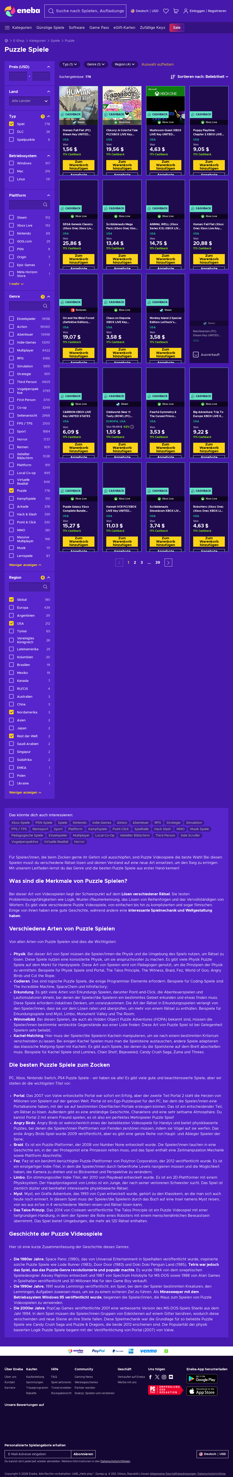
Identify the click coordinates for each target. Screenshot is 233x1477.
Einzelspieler (58, 835)
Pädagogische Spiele (27, 835)
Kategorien (37, 40)
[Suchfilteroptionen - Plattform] (29, 204)
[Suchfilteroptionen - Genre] (29, 306)
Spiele (55, 40)
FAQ (54, 1377)
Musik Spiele (199, 829)
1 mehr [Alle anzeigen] (16, 284)
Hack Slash (162, 829)
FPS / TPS (19, 829)
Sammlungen (34, 1382)
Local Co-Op (104, 835)
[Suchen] (85, 11)
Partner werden (85, 1387)
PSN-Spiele (43, 822)
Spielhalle (141, 829)
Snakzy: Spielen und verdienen (94, 1393)
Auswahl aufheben (158, 64)
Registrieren (217, 11)
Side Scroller (190, 835)
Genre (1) (96, 64)
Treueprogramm (37, 1387)
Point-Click (121, 829)
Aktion (122, 822)
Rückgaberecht (61, 1393)
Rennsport (40, 829)
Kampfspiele (97, 829)
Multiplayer (81, 835)
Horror (79, 842)
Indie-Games (101, 822)
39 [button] (157, 562)
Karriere (10, 1387)
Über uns (10, 1377)
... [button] (149, 562)
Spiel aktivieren (61, 1382)
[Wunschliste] (166, 11)
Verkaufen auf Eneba (131, 1377)
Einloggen (194, 11)
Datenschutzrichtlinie (211, 1473)
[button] (168, 563)
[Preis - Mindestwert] (18, 76)
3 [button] (142, 562)
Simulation (194, 822)
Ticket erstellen (61, 1387)
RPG (157, 822)
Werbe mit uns (127, 1382)
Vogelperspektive (24, 842)
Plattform (75, 829)
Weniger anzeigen (25, 565)
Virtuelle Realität (56, 842)
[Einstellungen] (145, 11)
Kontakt (10, 1382)
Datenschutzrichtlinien (115, 1461)
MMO (181, 829)
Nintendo (80, 822)
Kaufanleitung (35, 1377)
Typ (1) (70, 64)
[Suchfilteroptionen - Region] (29, 586)
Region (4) (125, 64)
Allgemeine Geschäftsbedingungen (173, 1473)
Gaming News (84, 1377)
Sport (58, 829)
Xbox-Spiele (20, 822)
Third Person (165, 835)
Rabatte (31, 1393)
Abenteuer (141, 822)
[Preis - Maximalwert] (41, 76)
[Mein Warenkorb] (176, 11)
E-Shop (18, 40)
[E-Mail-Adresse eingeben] (38, 1454)
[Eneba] (22, 10)
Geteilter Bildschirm (135, 835)
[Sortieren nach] (199, 77)
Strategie (173, 822)
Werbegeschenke (86, 1382)
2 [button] (135, 562)
